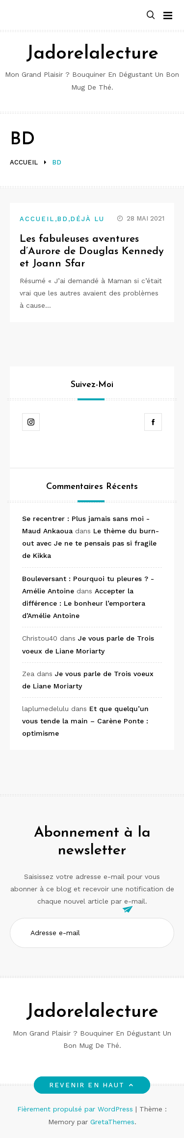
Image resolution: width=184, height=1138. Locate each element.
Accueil (37, 219)
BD (62, 219)
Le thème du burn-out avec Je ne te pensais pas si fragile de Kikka (90, 543)
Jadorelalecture (92, 54)
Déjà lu (87, 219)
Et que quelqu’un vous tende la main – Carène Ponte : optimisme (85, 721)
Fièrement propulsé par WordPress (76, 1109)
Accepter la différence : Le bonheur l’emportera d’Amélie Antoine (83, 603)
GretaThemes (112, 1122)
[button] (151, 15)
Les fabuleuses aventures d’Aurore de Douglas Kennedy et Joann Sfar (92, 251)
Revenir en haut (92, 1085)
